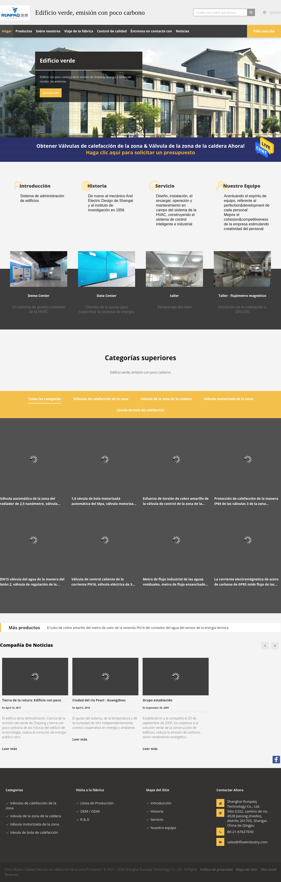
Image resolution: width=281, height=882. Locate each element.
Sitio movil (268, 869)
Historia (154, 811)
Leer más (9, 748)
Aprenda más (51, 93)
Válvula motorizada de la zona (32, 824)
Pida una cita (264, 31)
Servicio (154, 819)
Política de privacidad (216, 869)
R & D (82, 819)
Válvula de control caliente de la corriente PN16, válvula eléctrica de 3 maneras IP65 (101, 582)
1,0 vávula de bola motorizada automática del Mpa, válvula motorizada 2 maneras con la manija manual (104, 501)
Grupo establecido (157, 700)
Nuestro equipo (161, 827)
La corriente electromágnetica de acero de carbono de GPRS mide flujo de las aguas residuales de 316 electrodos (246, 582)
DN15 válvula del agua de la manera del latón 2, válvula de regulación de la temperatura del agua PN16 (32, 582)
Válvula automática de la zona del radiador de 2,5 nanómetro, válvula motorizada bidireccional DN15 (28, 501)
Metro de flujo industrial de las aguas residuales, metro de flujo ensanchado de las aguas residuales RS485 (174, 582)
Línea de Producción (95, 803)
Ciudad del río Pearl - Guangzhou (99, 700)
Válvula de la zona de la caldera (33, 816)
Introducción (158, 803)
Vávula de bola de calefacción (32, 832)
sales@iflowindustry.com (242, 842)
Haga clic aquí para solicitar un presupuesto (140, 152)
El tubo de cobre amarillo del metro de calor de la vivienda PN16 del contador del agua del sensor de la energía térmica (138, 627)
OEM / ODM (88, 811)
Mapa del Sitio (246, 869)
